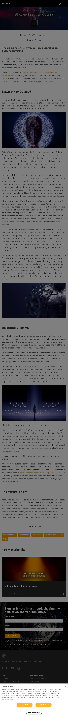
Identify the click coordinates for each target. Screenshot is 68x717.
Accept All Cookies (43, 705)
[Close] (66, 686)
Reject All (24, 705)
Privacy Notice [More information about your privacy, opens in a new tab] (9, 699)
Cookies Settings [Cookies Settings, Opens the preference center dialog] (34, 712)
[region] (34, 700)
